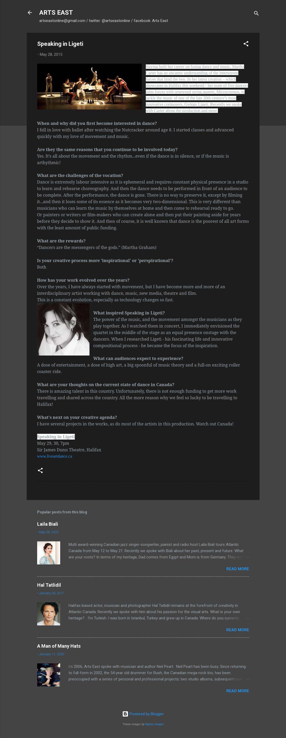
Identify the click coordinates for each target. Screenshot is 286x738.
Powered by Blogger (143, 714)
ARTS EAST (56, 12)
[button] (246, 45)
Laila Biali (47, 524)
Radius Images (154, 724)
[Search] (256, 14)
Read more (237, 569)
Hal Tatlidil (49, 585)
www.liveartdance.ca (54, 456)
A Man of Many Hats (59, 646)
